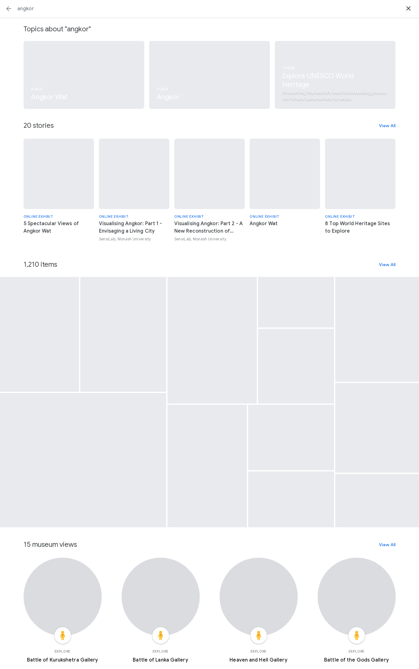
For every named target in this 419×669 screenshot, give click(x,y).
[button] (8, 8)
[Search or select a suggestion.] (209, 8)
